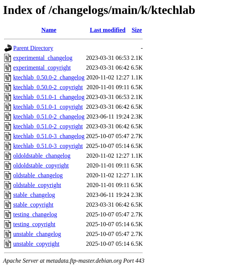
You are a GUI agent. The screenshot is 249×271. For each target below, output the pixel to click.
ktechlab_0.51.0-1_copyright (48, 107)
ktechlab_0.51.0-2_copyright (48, 126)
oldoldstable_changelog (41, 155)
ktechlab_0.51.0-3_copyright (48, 146)
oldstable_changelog (38, 175)
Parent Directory (33, 48)
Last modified (108, 30)
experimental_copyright (42, 67)
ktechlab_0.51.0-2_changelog (48, 116)
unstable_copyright (36, 244)
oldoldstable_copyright (41, 165)
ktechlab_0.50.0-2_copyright (48, 87)
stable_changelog (34, 195)
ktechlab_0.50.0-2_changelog (48, 77)
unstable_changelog (37, 234)
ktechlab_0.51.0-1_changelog (48, 97)
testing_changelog (35, 214)
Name (49, 30)
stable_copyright (33, 204)
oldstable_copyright (37, 185)
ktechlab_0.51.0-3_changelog (48, 136)
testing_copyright (34, 224)
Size (136, 30)
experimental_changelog (42, 58)
